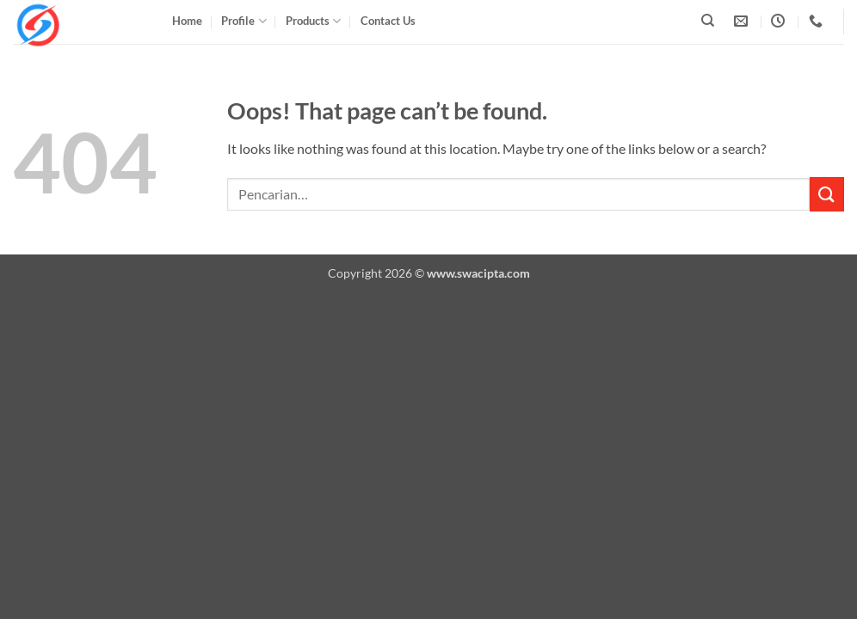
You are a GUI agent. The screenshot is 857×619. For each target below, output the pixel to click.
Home (187, 21)
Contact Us (388, 21)
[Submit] (827, 194)
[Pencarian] (707, 20)
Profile (243, 21)
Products (313, 21)
